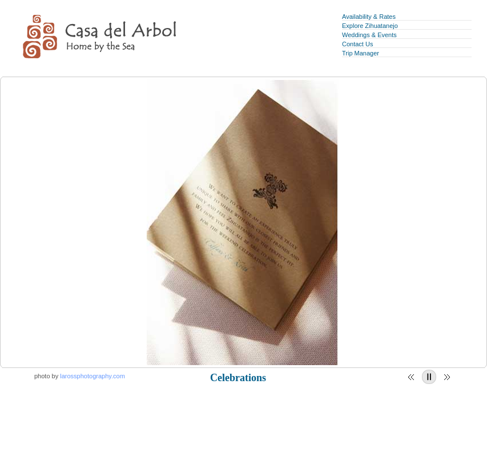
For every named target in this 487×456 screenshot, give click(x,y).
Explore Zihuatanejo (370, 25)
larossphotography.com (92, 376)
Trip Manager (360, 53)
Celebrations (238, 377)
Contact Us (357, 44)
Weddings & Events (369, 34)
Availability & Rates (369, 16)
